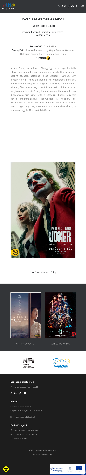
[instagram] (15, 393)
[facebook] (11, 393)
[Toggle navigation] (82, 6)
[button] (15, 320)
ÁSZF (31, 450)
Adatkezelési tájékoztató (46, 450)
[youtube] (25, 393)
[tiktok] (20, 393)
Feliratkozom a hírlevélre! (24, 417)
